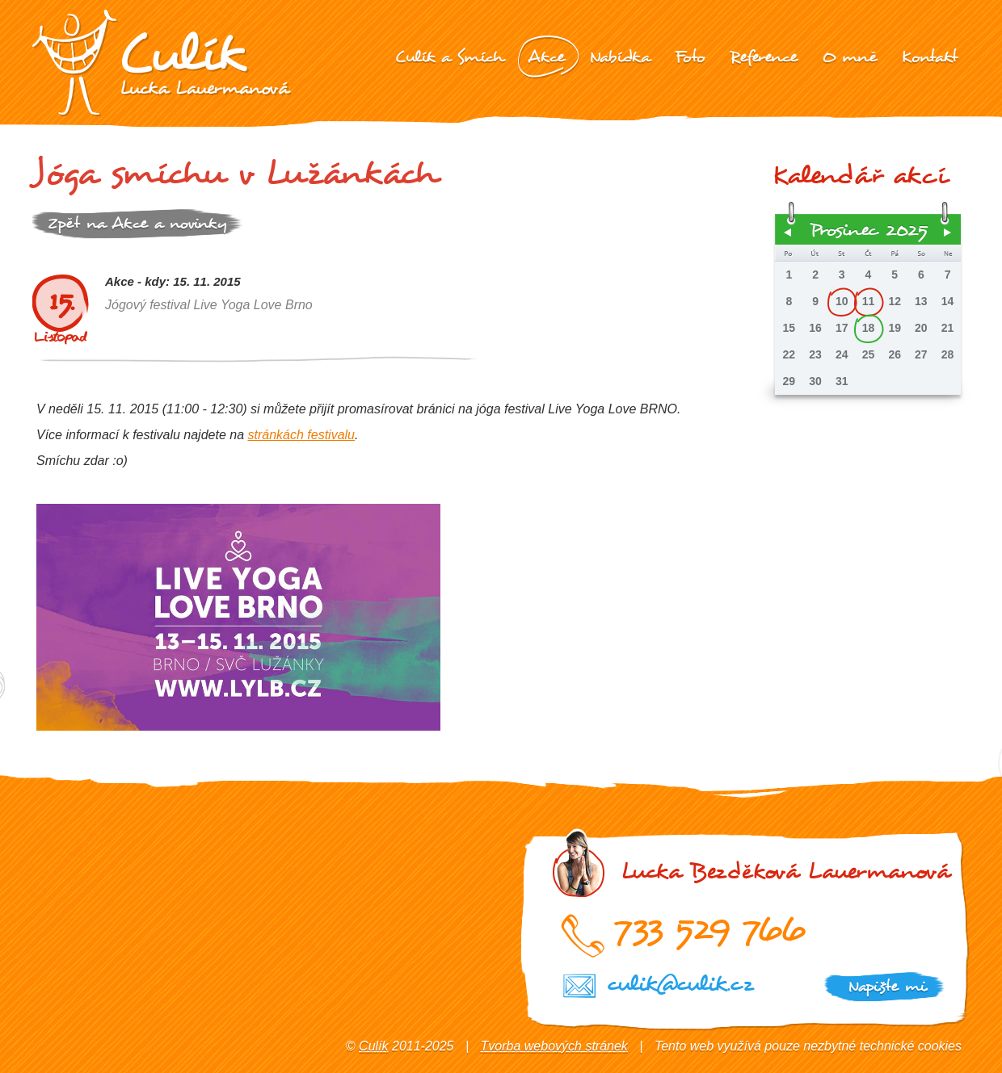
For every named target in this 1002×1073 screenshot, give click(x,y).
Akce (546, 57)
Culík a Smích (448, 57)
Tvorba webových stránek (554, 1046)
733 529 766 (709, 928)
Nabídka (619, 57)
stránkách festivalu (301, 435)
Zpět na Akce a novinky (137, 223)
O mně (849, 57)
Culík (373, 1046)
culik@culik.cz (679, 984)
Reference (764, 57)
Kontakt (929, 57)
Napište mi (887, 986)
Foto (690, 57)
